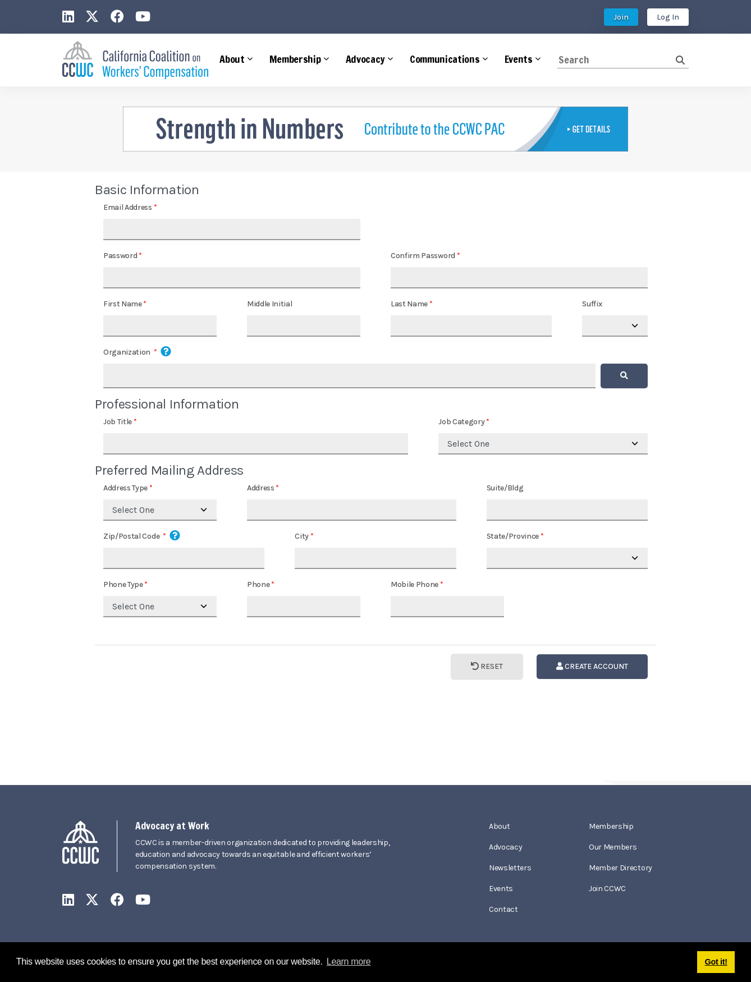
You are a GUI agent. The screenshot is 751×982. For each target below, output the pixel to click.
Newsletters (510, 868)
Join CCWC (607, 888)
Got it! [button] (716, 961)
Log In (668, 17)
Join (621, 17)
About (499, 826)
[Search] (616, 60)
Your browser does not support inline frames (375, 476)
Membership (611, 826)
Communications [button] (445, 59)
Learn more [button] (349, 961)
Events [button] (519, 59)
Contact (503, 909)
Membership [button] (295, 59)
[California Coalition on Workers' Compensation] (135, 60)
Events (501, 888)
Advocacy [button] (365, 59)
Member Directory (620, 868)
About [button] (231, 59)
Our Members (612, 847)
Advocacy (505, 847)
